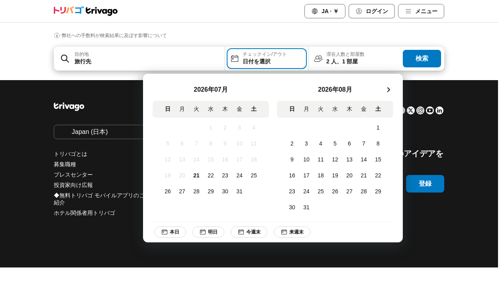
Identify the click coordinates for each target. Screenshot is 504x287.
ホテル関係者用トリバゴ (84, 213)
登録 (425, 183)
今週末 (249, 232)
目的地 (82, 54)
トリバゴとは (70, 154)
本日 (170, 232)
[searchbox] (147, 61)
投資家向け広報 (73, 185)
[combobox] (139, 59)
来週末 (292, 232)
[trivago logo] (86, 11)
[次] (388, 89)
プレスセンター (73, 174)
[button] (139, 58)
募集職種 (65, 164)
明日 (208, 232)
